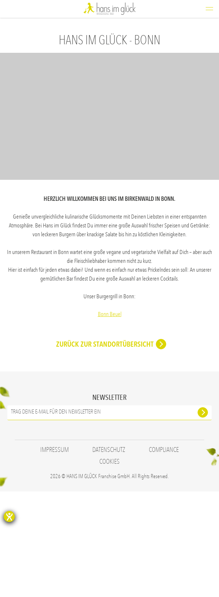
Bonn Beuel (110, 314)
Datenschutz (108, 555)
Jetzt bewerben (181, 408)
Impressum (54, 555)
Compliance (164, 555)
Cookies (109, 567)
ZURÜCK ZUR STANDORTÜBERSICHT (105, 449)
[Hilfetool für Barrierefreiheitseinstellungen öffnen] (9, 516)
